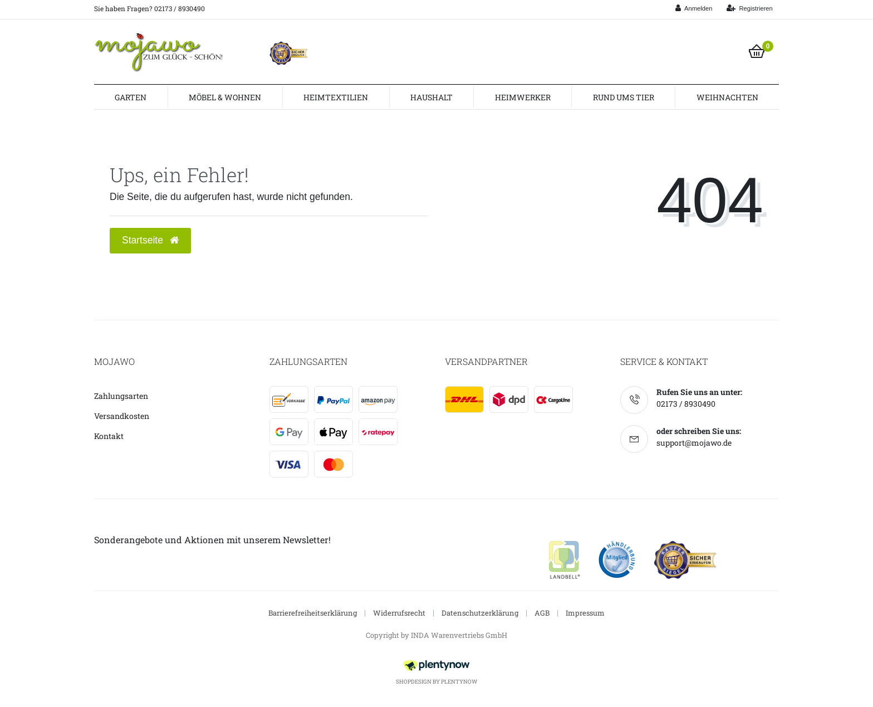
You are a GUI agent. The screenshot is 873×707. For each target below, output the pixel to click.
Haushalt (431, 97)
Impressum (585, 613)
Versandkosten (121, 416)
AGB (542, 613)
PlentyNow (459, 681)
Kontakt (109, 436)
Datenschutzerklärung (480, 613)
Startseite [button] (150, 240)
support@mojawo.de (694, 442)
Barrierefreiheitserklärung (312, 613)
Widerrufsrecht (399, 613)
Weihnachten (727, 97)
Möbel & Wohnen (225, 97)
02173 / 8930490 (685, 403)
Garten (130, 97)
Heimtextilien (335, 97)
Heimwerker (523, 97)
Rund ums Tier (623, 97)
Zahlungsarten (121, 396)
